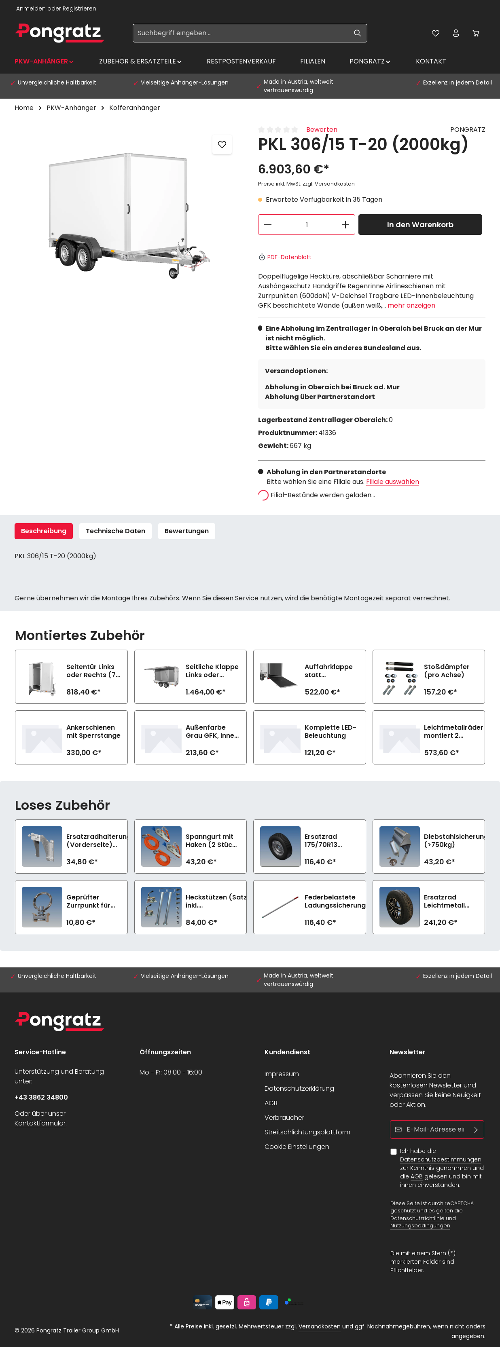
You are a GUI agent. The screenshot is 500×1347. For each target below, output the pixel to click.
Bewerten (321, 129)
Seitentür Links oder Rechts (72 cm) (93, 671)
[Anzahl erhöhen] (345, 224)
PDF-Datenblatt (284, 257)
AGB (271, 1103)
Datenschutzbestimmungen (440, 1159)
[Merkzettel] (435, 33)
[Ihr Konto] (456, 33)
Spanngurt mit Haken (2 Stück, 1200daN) (211, 841)
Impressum (282, 1074)
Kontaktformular (40, 1123)
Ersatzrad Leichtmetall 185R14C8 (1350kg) (444, 901)
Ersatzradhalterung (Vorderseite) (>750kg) (98, 841)
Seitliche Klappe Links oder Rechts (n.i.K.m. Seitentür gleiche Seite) (212, 671)
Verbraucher (284, 1117)
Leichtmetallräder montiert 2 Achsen (453, 732)
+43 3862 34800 (41, 1097)
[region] (128, 212)
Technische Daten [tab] (115, 531)
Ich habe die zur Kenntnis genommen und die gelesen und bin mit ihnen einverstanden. (442, 1168)
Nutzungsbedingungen (420, 1225)
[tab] (44, 531)
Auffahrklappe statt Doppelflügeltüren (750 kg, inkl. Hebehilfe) (335, 671)
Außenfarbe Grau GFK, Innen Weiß (212, 732)
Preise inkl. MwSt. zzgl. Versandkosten (306, 183)
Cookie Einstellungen (297, 1146)
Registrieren (79, 8)
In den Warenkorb (420, 225)
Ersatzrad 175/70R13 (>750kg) (321, 841)
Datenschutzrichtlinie (417, 1217)
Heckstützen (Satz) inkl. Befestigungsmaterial (222, 901)
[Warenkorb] (476, 33)
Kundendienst (287, 1052)
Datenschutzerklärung (299, 1088)
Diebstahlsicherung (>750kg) (456, 841)
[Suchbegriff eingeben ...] (241, 33)
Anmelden (31, 8)
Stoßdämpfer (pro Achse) (447, 671)
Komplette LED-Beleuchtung (330, 732)
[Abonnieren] (476, 1129)
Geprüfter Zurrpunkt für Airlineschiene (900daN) (89, 901)
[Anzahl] (307, 224)
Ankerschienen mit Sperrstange (93, 732)
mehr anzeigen (411, 305)
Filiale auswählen (392, 481)
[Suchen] (357, 33)
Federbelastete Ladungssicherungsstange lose (349, 901)
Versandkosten (320, 1326)
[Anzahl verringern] (267, 224)
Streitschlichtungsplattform (307, 1132)
